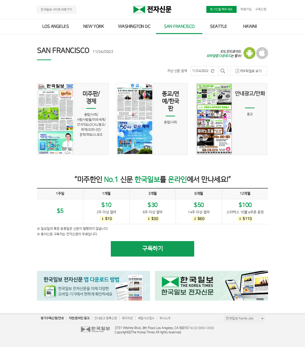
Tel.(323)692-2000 (201, 328)
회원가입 (245, 9)
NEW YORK (93, 26)
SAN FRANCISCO (179, 26)
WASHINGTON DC (134, 26)
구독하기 (152, 249)
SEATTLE (218, 26)
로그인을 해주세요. (221, 9)
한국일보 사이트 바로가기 (56, 9)
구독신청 (260, 9)
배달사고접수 (146, 318)
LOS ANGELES (55, 26)
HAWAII (250, 26)
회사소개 (164, 318)
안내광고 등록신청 (105, 318)
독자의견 (127, 318)
